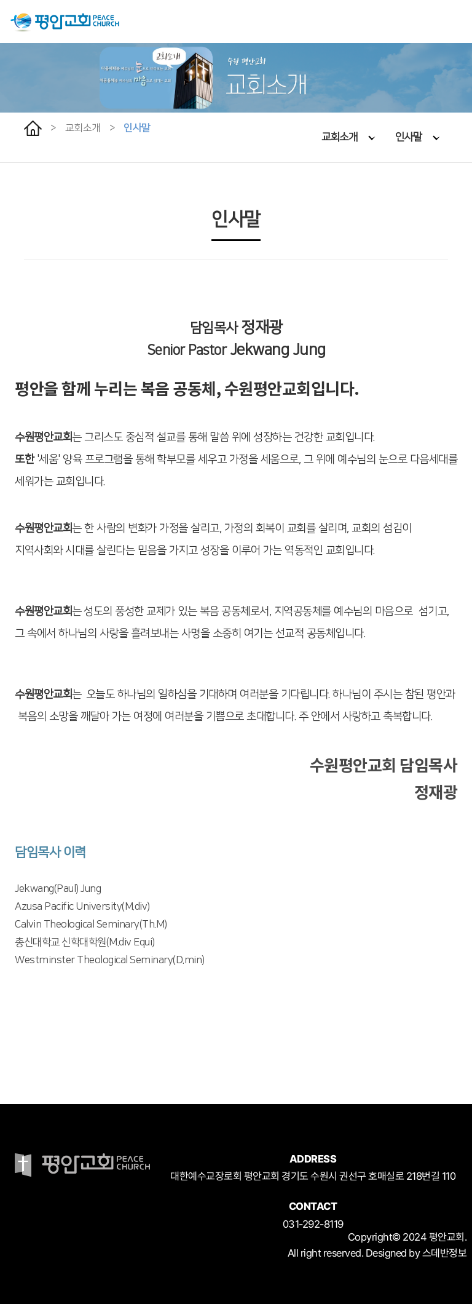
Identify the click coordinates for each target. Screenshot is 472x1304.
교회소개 (348, 137)
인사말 (417, 137)
